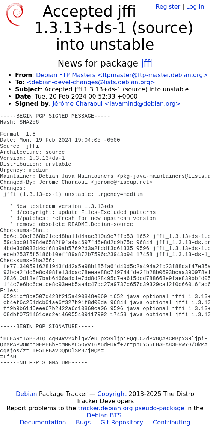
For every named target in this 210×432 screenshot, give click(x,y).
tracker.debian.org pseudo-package (131, 408)
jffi (147, 63)
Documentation (43, 422)
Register (168, 6)
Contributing (171, 422)
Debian (26, 393)
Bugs (83, 422)
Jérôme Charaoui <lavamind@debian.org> (117, 103)
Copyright (112, 393)
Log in (195, 6)
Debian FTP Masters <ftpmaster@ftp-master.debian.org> (122, 75)
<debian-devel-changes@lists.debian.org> (90, 82)
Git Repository (122, 422)
